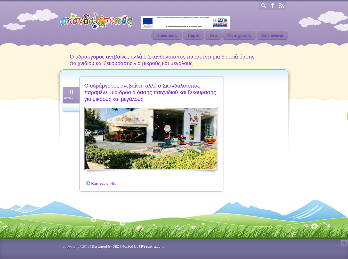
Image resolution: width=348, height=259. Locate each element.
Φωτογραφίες (239, 35)
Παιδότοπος (166, 35)
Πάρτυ (193, 35)
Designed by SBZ (105, 246)
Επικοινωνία (272, 35)
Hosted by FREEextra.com (143, 246)
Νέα (213, 35)
